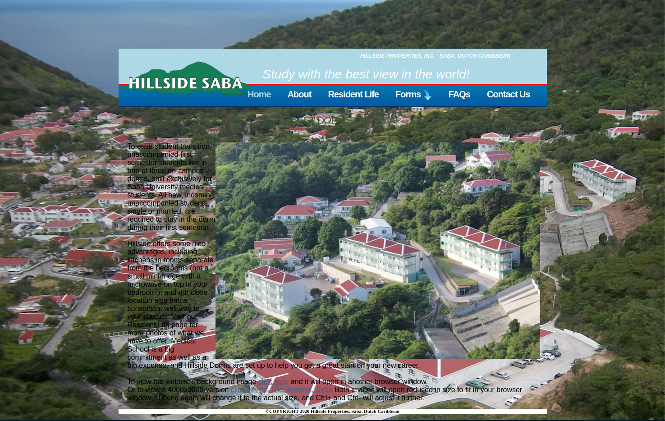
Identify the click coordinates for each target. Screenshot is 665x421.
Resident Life (353, 94)
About (300, 94)
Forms (413, 95)
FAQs (459, 94)
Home (259, 94)
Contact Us (508, 94)
